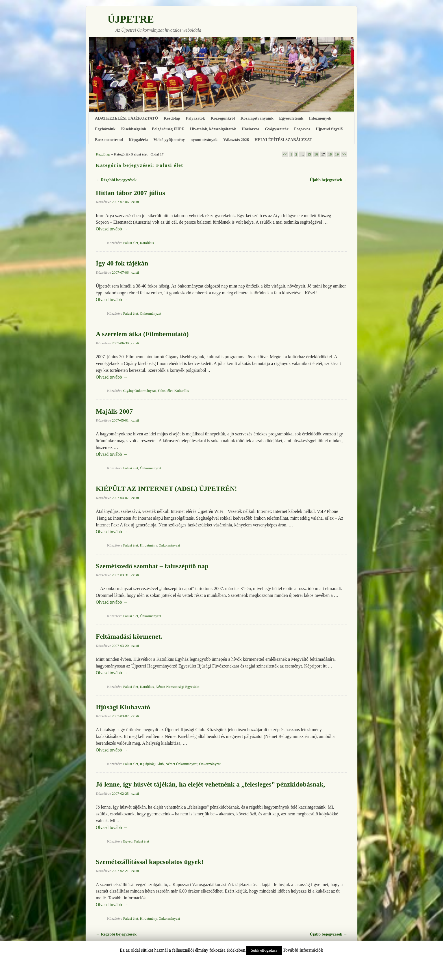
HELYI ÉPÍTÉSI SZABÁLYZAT (283, 139)
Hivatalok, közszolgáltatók (213, 129)
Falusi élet (130, 243)
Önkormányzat (150, 314)
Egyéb (128, 841)
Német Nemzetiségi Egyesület (177, 687)
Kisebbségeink (133, 129)
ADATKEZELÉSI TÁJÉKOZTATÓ (126, 118)
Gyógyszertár (276, 129)
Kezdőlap (172, 118)
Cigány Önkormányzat (139, 391)
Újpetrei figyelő (329, 129)
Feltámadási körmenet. (129, 636)
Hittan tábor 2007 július (130, 192)
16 (316, 154)
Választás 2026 (236, 139)
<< (285, 154)
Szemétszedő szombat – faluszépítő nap (152, 566)
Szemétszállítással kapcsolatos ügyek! (150, 861)
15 (309, 154)
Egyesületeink (291, 118)
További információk (303, 950)
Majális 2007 (114, 411)
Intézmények (320, 118)
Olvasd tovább (112, 228)
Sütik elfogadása (264, 950)
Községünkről (223, 118)
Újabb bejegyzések (328, 180)
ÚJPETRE (131, 19)
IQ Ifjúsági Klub (152, 764)
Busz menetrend (109, 139)
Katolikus (147, 243)
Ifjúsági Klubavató (123, 707)
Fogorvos (302, 129)
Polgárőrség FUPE (168, 129)
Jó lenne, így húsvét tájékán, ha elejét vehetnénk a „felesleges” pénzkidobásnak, (210, 784)
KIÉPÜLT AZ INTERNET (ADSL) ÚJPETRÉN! (166, 488)
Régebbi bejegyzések (116, 180)
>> (344, 154)
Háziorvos (250, 129)
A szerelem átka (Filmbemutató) (142, 334)
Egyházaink (105, 129)
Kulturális (181, 391)
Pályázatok (195, 118)
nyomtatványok (204, 139)
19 (337, 154)
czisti (135, 202)
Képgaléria (138, 139)
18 (330, 154)
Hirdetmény (148, 545)
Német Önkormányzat (181, 764)
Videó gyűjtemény (169, 139)
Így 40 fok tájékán (122, 263)
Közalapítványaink (256, 118)
